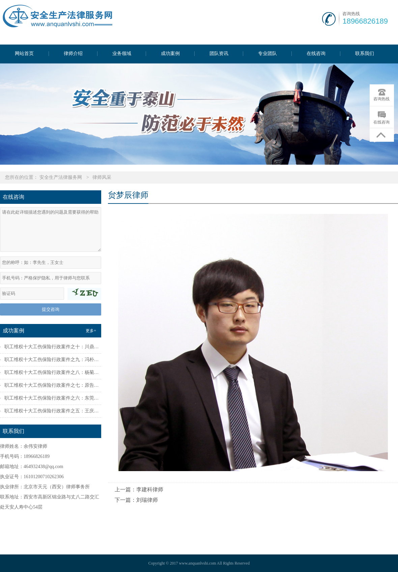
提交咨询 (50, 309)
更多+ (91, 330)
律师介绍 (73, 53)
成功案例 (170, 53)
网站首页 (24, 53)
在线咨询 (316, 53)
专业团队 (267, 53)
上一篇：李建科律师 (139, 489)
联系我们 (364, 53)
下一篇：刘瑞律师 (136, 500)
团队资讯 (218, 53)
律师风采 (101, 177)
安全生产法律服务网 (60, 177)
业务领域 (121, 53)
